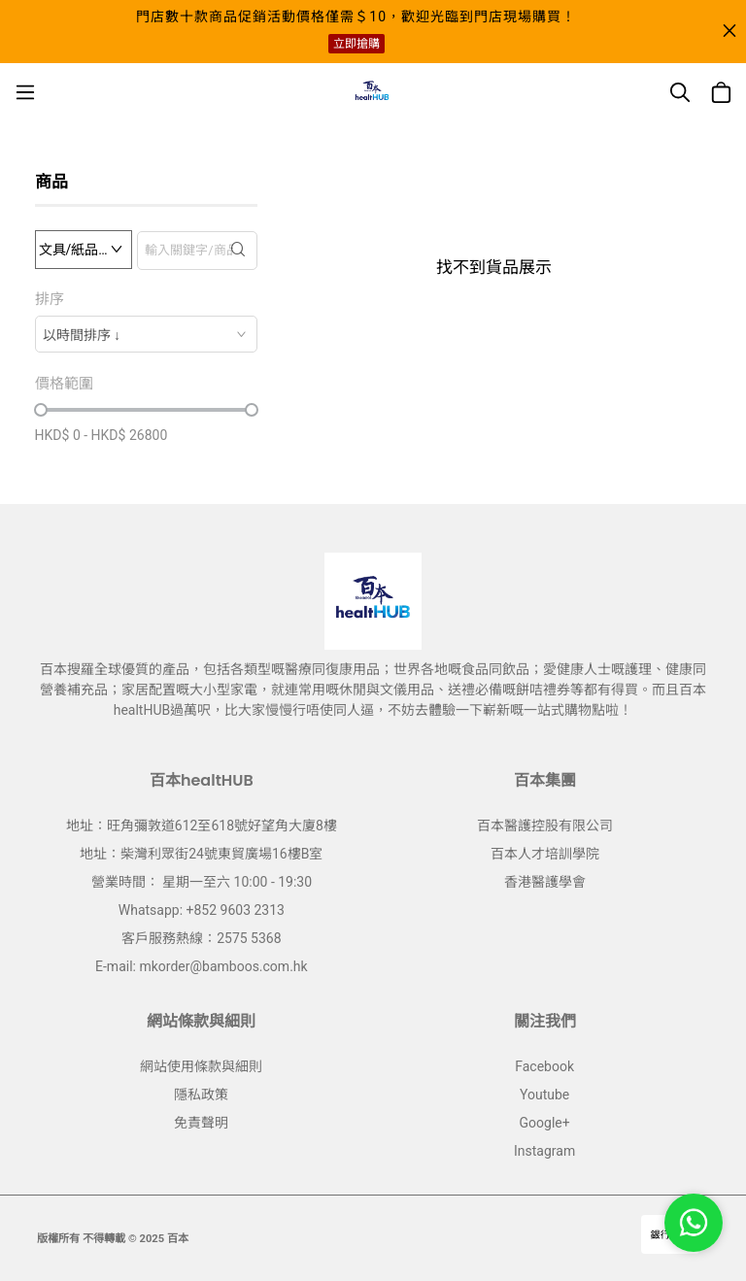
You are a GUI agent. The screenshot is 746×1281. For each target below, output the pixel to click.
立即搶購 (356, 44)
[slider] (41, 410)
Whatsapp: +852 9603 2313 (202, 910)
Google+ (545, 1122)
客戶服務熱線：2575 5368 (201, 938)
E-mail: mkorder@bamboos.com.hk (201, 966)
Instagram (544, 1151)
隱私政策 (201, 1094)
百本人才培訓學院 (545, 853)
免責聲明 (201, 1122)
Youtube (544, 1094)
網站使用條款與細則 (201, 1066)
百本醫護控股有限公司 (545, 825)
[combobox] (146, 334)
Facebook (544, 1066)
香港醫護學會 (545, 882)
